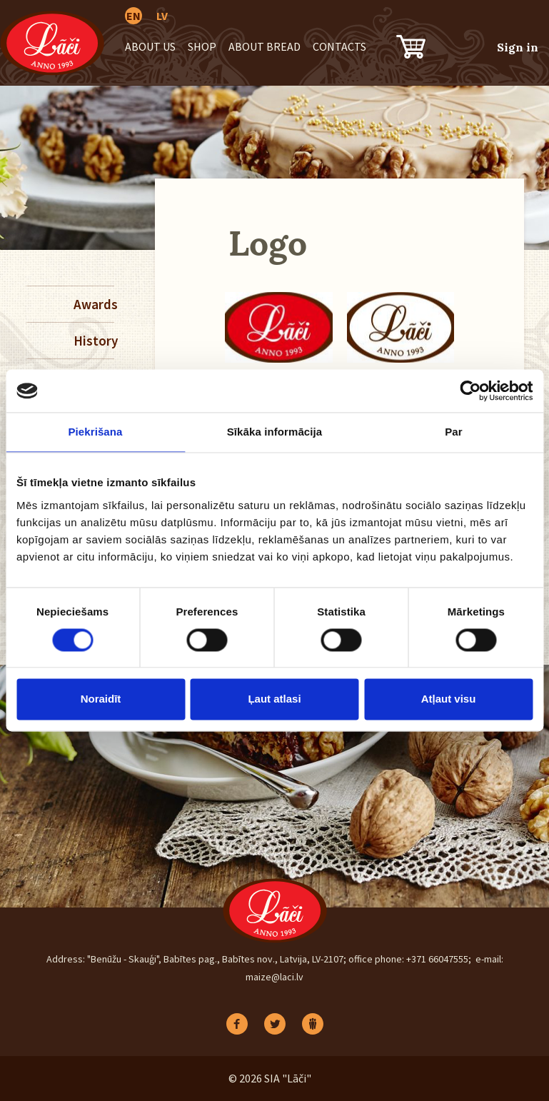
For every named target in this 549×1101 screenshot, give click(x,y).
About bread (264, 46)
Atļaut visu (448, 699)
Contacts (339, 46)
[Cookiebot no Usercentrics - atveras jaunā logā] (470, 390)
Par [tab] (454, 432)
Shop (202, 46)
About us (150, 46)
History (94, 340)
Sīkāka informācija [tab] (275, 432)
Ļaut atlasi (274, 699)
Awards (94, 304)
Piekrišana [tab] (95, 432)
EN (133, 16)
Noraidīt (101, 699)
